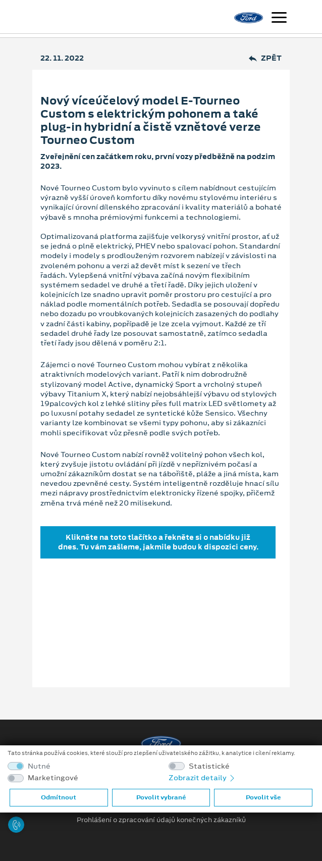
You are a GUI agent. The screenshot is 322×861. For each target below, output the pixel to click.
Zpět (265, 58)
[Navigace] (279, 19)
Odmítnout (58, 797)
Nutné (39, 766)
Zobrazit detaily (202, 778)
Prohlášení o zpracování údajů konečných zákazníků (161, 820)
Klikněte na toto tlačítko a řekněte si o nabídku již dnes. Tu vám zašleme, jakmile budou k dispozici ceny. (158, 542)
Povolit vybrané (161, 797)
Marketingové (53, 778)
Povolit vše (263, 797)
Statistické (209, 766)
